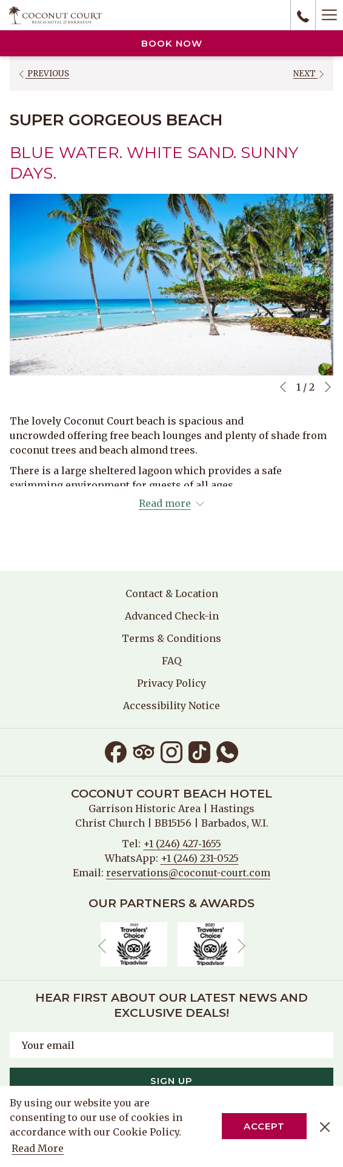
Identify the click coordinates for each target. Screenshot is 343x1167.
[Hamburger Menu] (329, 15)
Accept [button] (264, 1126)
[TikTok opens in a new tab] (199, 750)
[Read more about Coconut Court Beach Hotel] (171, 503)
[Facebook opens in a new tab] (116, 750)
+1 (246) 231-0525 (200, 858)
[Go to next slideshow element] (327, 387)
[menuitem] (171, 593)
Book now (171, 43)
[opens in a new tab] (134, 943)
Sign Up (171, 1080)
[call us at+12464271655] (303, 15)
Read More (38, 1148)
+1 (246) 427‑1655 (182, 844)
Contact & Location (171, 593)
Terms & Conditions (171, 638)
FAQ (171, 661)
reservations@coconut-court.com (188, 873)
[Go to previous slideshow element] (283, 387)
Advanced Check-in (172, 616)
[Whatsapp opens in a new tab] (227, 750)
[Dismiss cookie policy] (324, 1126)
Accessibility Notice (171, 705)
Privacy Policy (171, 683)
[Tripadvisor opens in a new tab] (144, 750)
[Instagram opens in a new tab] (171, 750)
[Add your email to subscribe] (171, 1045)
